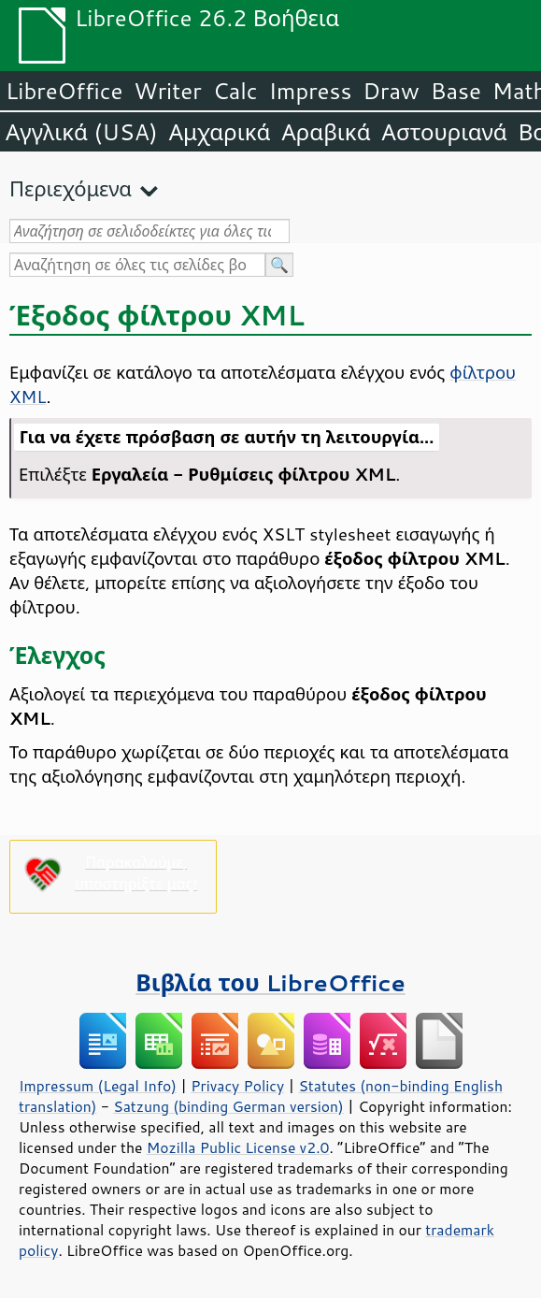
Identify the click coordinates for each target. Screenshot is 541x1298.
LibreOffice (64, 91)
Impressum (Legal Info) (98, 1085)
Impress (310, 91)
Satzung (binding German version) (228, 1106)
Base (456, 91)
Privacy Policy (237, 1085)
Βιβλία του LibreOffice (270, 982)
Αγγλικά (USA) (82, 132)
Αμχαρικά (220, 132)
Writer (167, 91)
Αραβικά (325, 132)
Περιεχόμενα (70, 188)
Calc (235, 91)
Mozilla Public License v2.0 (238, 1147)
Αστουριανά (444, 132)
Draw (391, 91)
